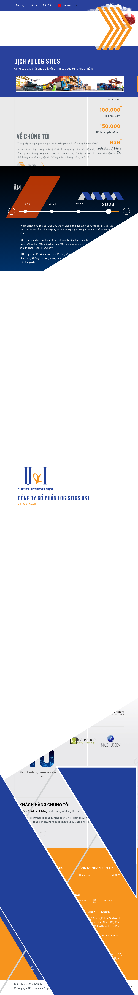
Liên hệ (33, 5)
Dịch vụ (20, 5)
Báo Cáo (47, 5)
